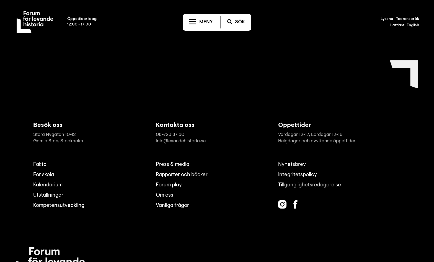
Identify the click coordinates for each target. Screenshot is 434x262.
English (413, 25)
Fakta (39, 164)
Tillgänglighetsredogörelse (309, 185)
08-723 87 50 (170, 134)
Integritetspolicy (297, 175)
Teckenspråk (407, 19)
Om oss (164, 195)
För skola (43, 175)
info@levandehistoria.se (181, 141)
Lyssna (387, 19)
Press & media (172, 164)
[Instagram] (282, 204)
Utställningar (48, 195)
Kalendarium (48, 185)
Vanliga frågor (172, 205)
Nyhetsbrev (292, 164)
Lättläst (397, 25)
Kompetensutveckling (58, 205)
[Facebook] (295, 204)
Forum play (169, 185)
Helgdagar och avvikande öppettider (316, 141)
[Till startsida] (35, 22)
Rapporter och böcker (182, 175)
